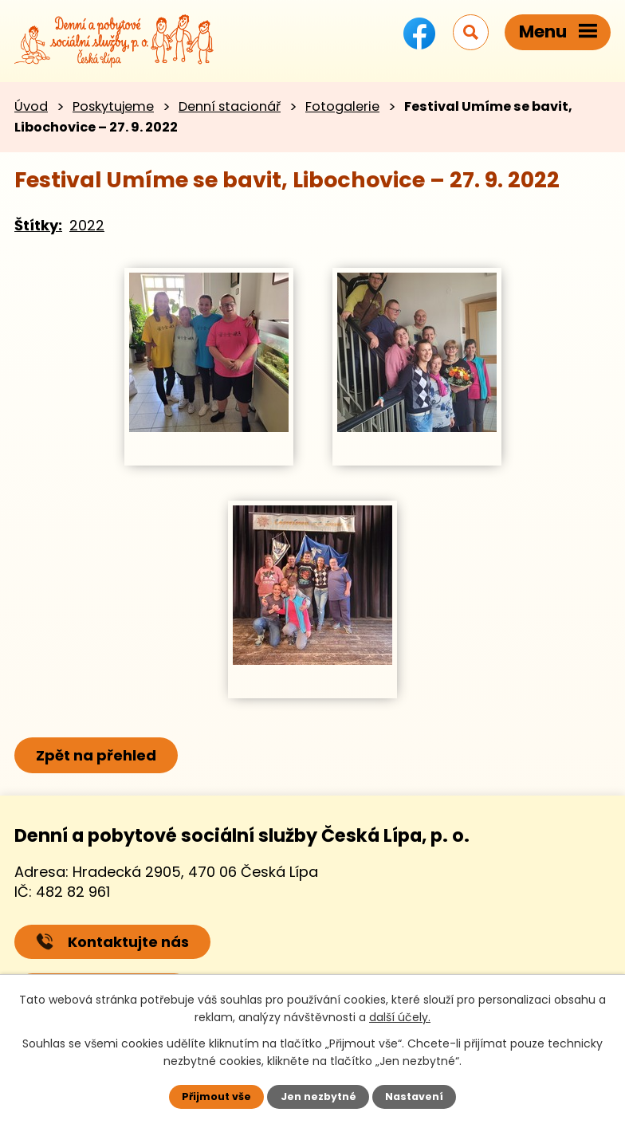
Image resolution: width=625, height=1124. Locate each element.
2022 (86, 225)
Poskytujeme (113, 106)
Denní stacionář (230, 106)
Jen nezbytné (318, 1096)
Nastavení (414, 1096)
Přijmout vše (216, 1096)
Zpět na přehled (96, 755)
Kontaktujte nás (112, 942)
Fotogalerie (342, 106)
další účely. (399, 1017)
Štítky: (38, 225)
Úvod (31, 106)
